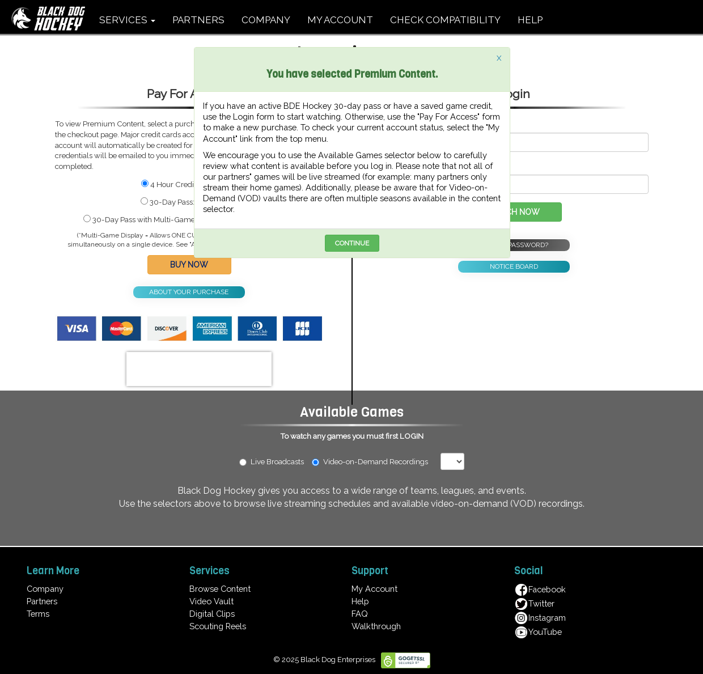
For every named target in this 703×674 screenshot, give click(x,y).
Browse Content (220, 589)
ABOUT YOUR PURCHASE (188, 292)
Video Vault (211, 601)
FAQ (360, 613)
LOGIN (412, 435)
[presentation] (199, 369)
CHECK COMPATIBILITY (445, 20)
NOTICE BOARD (514, 266)
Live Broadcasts (271, 461)
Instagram (540, 617)
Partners (42, 601)
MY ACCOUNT (340, 20)
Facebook (540, 589)
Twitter (534, 603)
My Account (374, 589)
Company (45, 589)
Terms (38, 613)
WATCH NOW (514, 212)
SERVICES (127, 20)
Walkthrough (376, 626)
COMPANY (266, 20)
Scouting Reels (217, 626)
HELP (530, 20)
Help (360, 601)
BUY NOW (189, 264)
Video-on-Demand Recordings (375, 461)
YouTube (538, 632)
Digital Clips (212, 613)
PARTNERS (198, 20)
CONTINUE (352, 243)
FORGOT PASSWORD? (514, 245)
